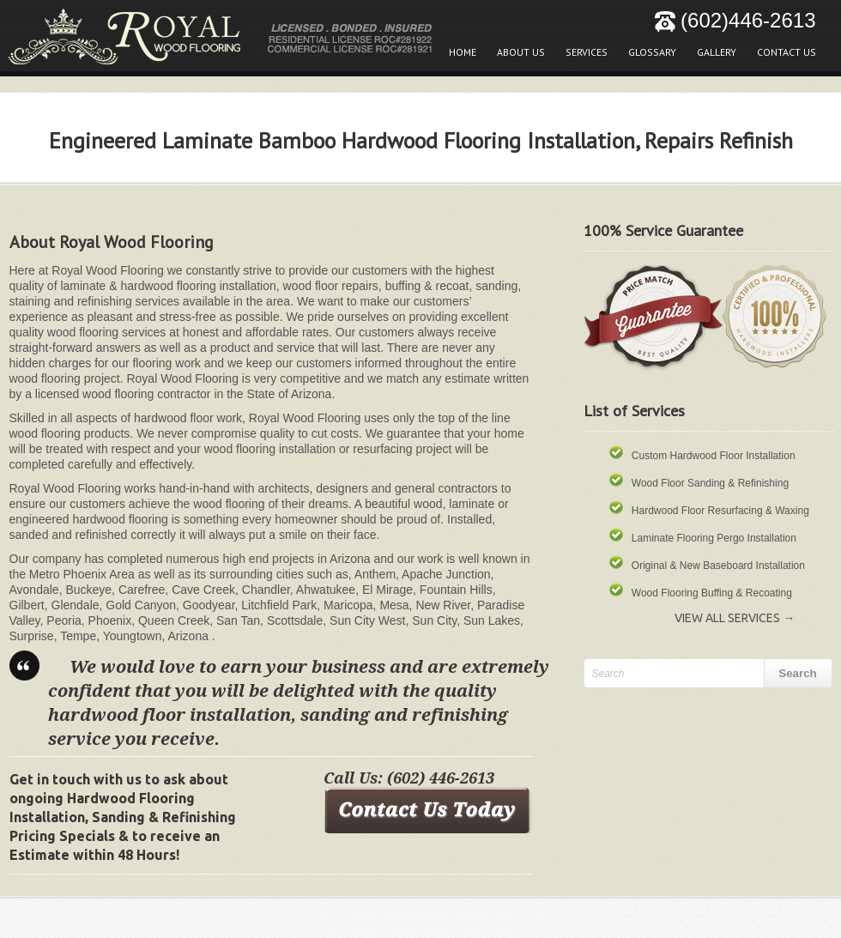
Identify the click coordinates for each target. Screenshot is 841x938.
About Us (521, 51)
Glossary (648, 47)
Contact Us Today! (428, 809)
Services (587, 51)
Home (462, 51)
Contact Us (786, 51)
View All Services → (735, 618)
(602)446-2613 (735, 20)
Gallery (713, 47)
